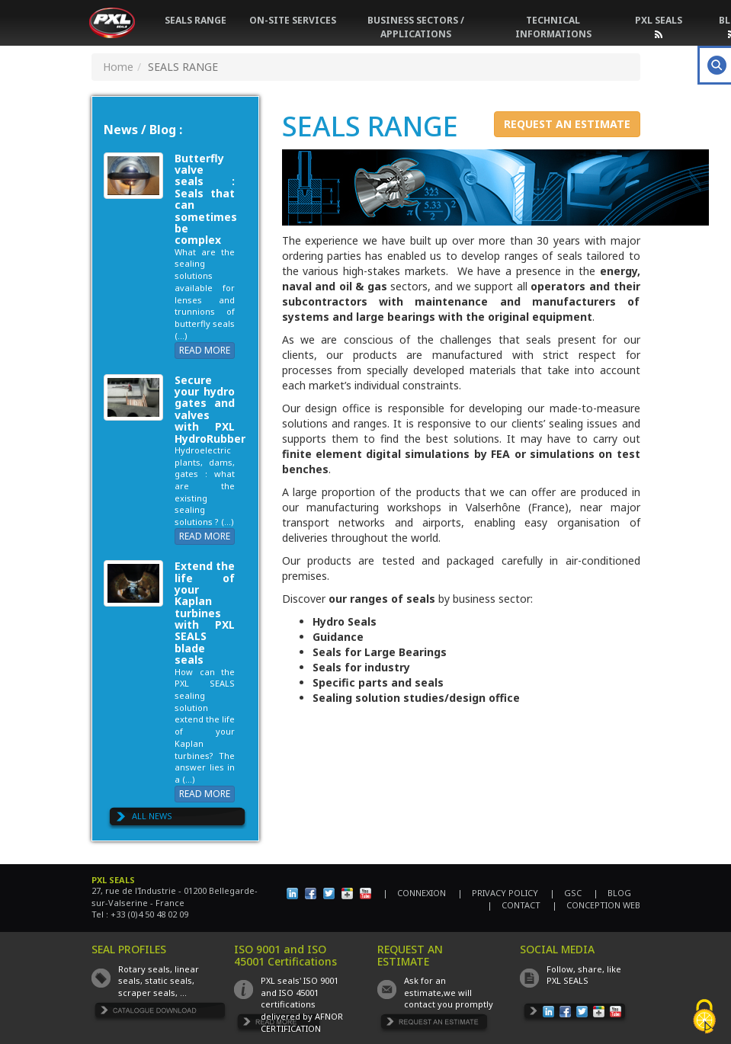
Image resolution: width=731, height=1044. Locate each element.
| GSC (566, 892)
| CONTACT (513, 905)
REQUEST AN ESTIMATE (567, 124)
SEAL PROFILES (128, 949)
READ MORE (204, 350)
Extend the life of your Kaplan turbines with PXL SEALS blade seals (205, 613)
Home (118, 66)
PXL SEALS (658, 20)
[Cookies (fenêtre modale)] (704, 1017)
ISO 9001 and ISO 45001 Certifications (285, 955)
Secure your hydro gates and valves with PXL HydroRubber (210, 409)
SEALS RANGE (195, 20)
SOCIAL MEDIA (557, 949)
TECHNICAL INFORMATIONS (553, 27)
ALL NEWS (152, 815)
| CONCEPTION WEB (596, 905)
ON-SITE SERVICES (292, 20)
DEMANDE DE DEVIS (434, 1024)
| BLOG (612, 892)
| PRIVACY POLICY (497, 892)
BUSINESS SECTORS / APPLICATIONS (415, 27)
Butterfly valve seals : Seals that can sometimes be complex (206, 199)
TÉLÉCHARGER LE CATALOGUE (160, 1013)
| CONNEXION (414, 892)
